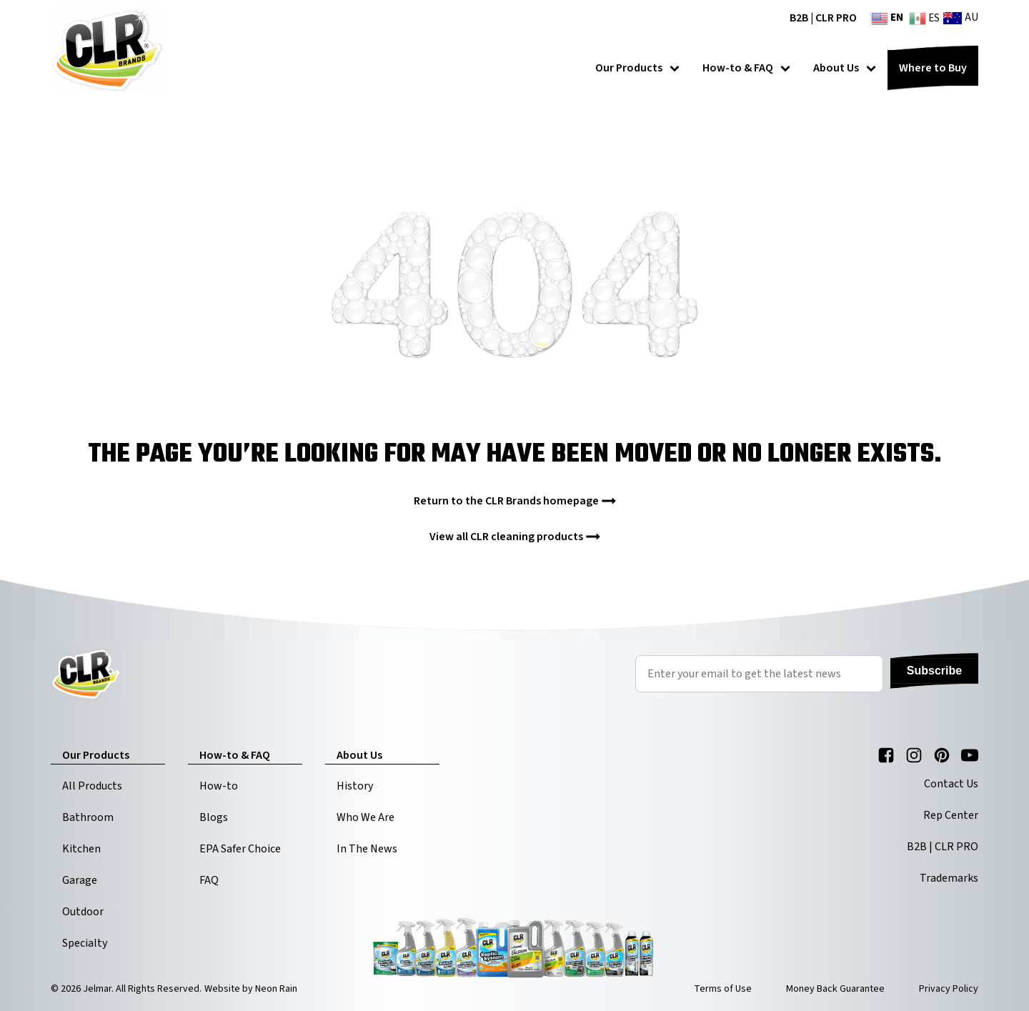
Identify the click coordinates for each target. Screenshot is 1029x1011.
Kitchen (81, 849)
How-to (218, 786)
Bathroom (88, 817)
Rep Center (950, 815)
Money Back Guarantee (835, 989)
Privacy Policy (948, 989)
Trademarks (949, 878)
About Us (844, 68)
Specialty (84, 943)
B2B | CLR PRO (823, 18)
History (355, 786)
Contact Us (951, 784)
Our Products (637, 68)
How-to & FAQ (746, 68)
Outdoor (83, 912)
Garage (79, 880)
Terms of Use (723, 989)
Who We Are (365, 817)
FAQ (209, 880)
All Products (92, 786)
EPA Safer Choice (240, 849)
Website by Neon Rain (250, 989)
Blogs (213, 817)
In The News (367, 849)
